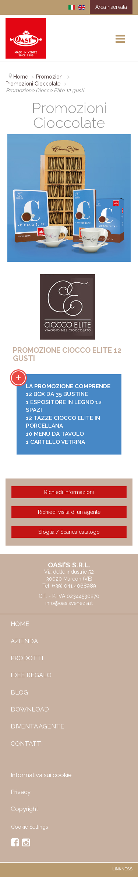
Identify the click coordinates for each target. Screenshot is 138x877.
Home (20, 623)
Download (30, 709)
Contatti (27, 743)
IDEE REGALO (31, 675)
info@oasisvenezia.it (69, 603)
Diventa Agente (37, 726)
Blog (19, 692)
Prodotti (27, 658)
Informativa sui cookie (41, 775)
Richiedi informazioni (69, 492)
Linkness (122, 869)
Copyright (24, 808)
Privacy (21, 792)
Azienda (24, 641)
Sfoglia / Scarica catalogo (69, 532)
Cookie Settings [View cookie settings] (29, 827)
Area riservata (111, 7)
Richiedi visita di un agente (69, 512)
